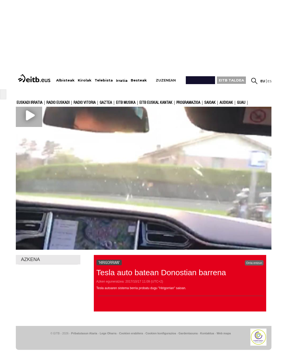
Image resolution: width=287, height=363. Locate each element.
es (269, 81)
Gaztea (106, 103)
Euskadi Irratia (29, 103)
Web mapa (224, 333)
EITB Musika (125, 103)
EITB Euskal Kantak (155, 103)
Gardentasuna (188, 333)
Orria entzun (254, 262)
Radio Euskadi (58, 103)
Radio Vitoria (85, 103)
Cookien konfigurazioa (160, 333)
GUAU (241, 103)
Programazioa (188, 103)
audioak (226, 103)
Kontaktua (207, 333)
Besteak (139, 80)
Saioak (210, 103)
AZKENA (30, 259)
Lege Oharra (108, 333)
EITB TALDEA (231, 80)
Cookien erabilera (131, 333)
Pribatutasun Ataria (84, 333)
